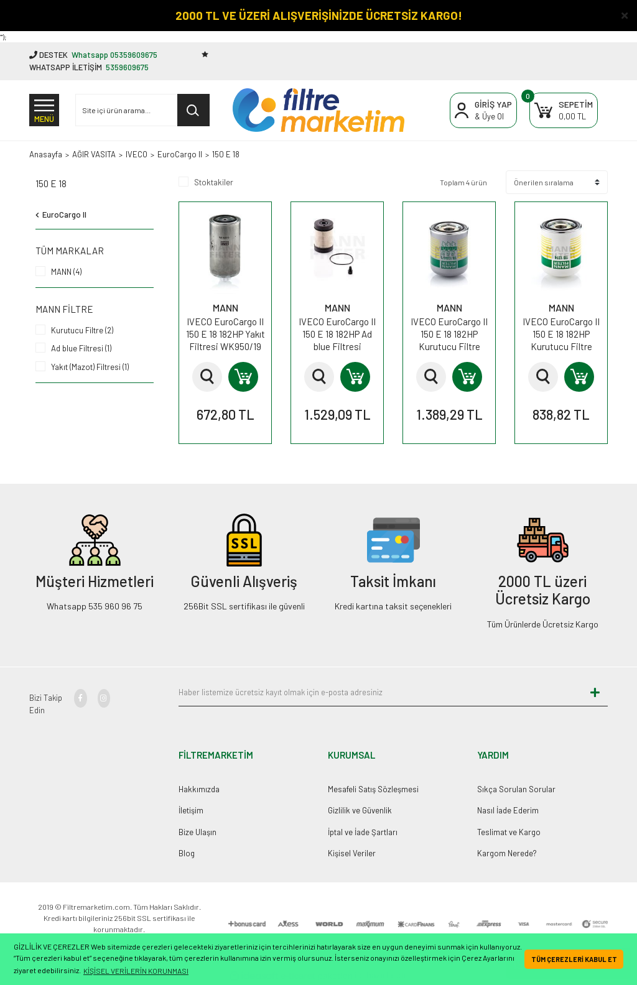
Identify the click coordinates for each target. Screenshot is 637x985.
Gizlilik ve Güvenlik (360, 810)
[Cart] (563, 110)
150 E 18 (225, 154)
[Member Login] (483, 110)
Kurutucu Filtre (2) (82, 330)
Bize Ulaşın (197, 832)
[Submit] (595, 693)
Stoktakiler (213, 182)
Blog (187, 853)
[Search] (142, 110)
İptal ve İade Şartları (363, 832)
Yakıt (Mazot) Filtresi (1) (90, 367)
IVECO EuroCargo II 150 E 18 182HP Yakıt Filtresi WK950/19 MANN (225, 334)
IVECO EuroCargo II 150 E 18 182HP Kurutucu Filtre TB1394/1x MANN (449, 334)
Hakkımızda (199, 789)
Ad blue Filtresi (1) (81, 348)
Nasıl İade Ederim (508, 810)
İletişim (191, 810)
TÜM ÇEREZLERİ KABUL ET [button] (574, 959)
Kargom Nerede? (507, 853)
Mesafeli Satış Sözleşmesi (373, 789)
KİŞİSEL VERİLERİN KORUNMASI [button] (135, 970)
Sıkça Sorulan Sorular (516, 789)
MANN (225, 307)
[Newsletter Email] (381, 693)
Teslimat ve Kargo (509, 832)
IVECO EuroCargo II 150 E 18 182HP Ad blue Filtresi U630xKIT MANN (337, 334)
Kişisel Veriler (352, 853)
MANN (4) (66, 272)
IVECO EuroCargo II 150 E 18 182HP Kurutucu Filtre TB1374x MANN (561, 334)
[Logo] (318, 110)
